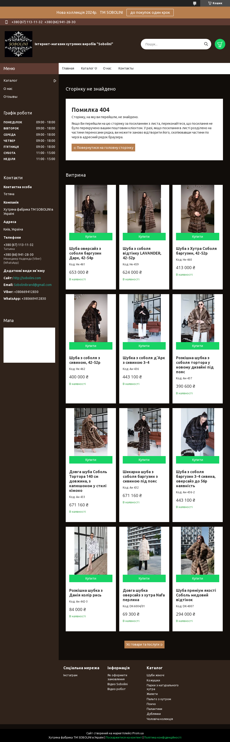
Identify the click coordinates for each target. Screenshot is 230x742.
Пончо (151, 703)
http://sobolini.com (27, 278)
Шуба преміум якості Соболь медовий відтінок (196, 595)
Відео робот (116, 689)
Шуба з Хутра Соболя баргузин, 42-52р (196, 250)
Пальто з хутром (159, 699)
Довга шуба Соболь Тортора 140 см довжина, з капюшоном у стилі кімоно (88, 481)
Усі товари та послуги (142, 644)
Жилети (152, 693)
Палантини (154, 708)
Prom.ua (138, 733)
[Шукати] (206, 44)
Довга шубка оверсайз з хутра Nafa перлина (144, 595)
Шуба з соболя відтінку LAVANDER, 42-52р (142, 253)
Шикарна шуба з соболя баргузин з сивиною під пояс (140, 476)
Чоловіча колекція (160, 718)
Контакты (126, 68)
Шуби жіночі (155, 675)
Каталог (87, 68)
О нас (107, 68)
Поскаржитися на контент (124, 737)
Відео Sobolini (117, 684)
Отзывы (10, 97)
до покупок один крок (150, 12)
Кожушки (153, 680)
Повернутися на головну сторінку (105, 148)
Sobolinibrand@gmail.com (33, 285)
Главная (68, 68)
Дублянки (154, 713)
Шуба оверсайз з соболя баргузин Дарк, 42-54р (85, 253)
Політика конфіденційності (162, 737)
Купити (90, 236)
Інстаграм (70, 675)
